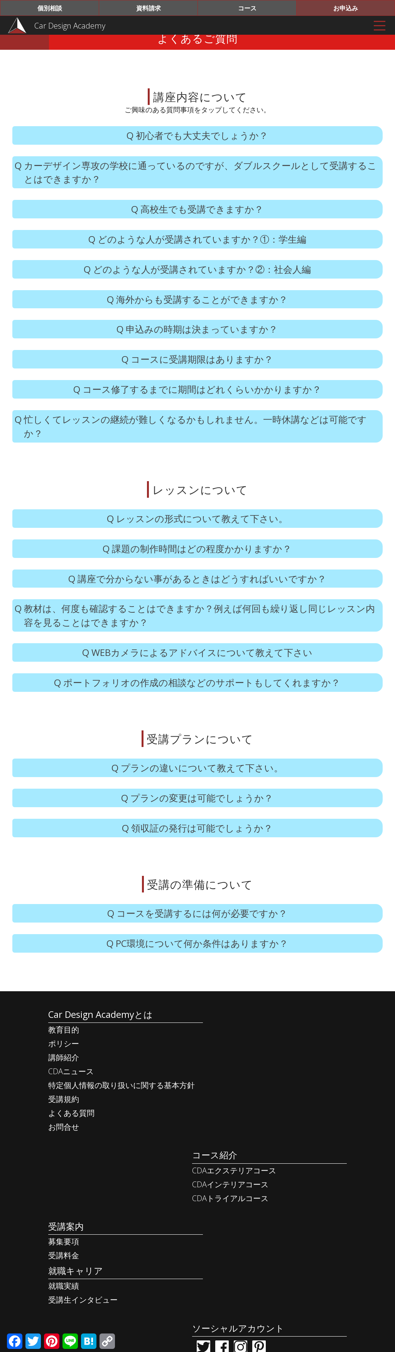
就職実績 (63, 1237)
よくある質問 (71, 1134)
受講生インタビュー (82, 1251)
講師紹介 (63, 1078)
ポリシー (63, 1064)
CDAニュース (70, 1092)
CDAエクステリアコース (243, 1050)
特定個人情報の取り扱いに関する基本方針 (121, 1106)
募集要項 (63, 1192)
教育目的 (63, 1050)
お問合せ (63, 1147)
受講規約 (63, 1120)
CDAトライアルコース (239, 1078)
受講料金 (63, 1206)
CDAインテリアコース (239, 1064)
